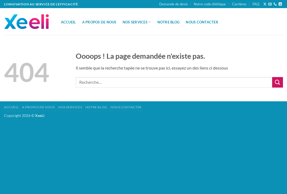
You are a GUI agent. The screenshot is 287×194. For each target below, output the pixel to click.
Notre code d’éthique (210, 4)
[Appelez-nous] (275, 4)
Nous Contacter (202, 22)
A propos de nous (99, 22)
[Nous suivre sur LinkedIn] (280, 4)
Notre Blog (168, 22)
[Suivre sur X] (265, 4)
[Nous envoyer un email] (270, 4)
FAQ (256, 4)
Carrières (239, 4)
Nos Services (137, 22)
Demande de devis (173, 4)
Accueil (68, 22)
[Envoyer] (277, 82)
